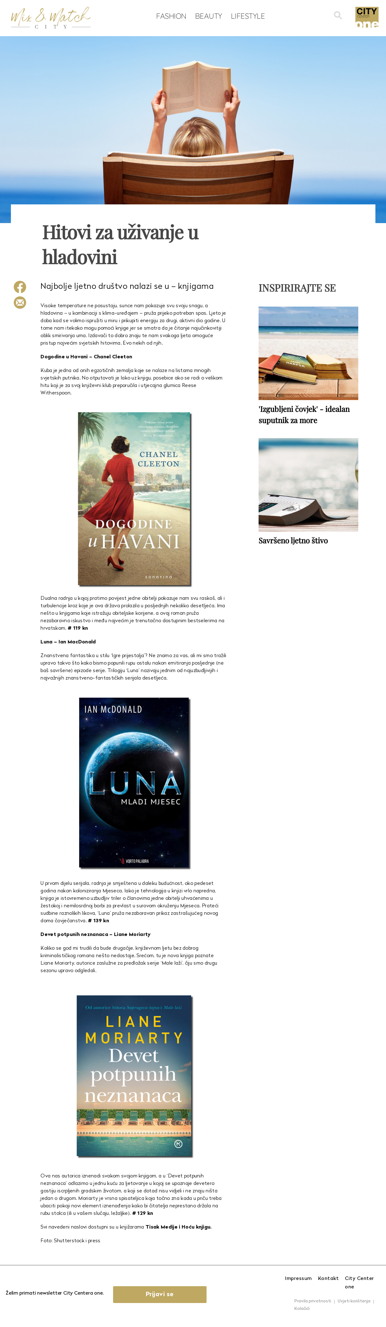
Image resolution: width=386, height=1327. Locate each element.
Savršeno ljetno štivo (293, 540)
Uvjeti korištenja (354, 1301)
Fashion (171, 16)
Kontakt (328, 1278)
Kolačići (302, 1308)
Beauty (208, 16)
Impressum (298, 1278)
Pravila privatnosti (312, 1301)
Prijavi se (160, 1294)
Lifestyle (248, 16)
